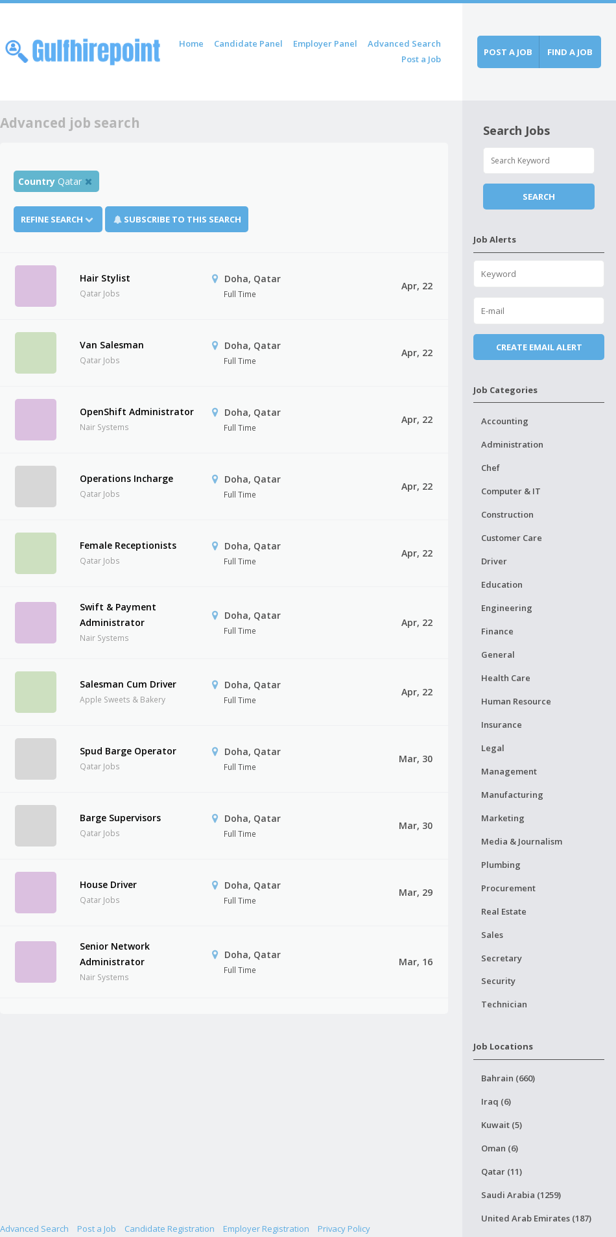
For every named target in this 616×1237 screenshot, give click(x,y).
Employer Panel (325, 43)
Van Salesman (112, 345)
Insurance (501, 724)
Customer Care (511, 538)
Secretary (501, 958)
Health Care (505, 678)
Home (191, 43)
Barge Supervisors (120, 817)
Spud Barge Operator (128, 751)
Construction (507, 514)
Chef (490, 468)
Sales (492, 935)
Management (509, 771)
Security (498, 981)
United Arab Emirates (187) (536, 1218)
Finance (497, 631)
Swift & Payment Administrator (118, 615)
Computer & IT (511, 491)
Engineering (506, 608)
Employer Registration (266, 1228)
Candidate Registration (169, 1228)
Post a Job (421, 59)
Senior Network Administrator (115, 954)
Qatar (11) (501, 1171)
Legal (492, 748)
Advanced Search (404, 43)
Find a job (570, 52)
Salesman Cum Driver (128, 684)
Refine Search (58, 219)
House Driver (108, 884)
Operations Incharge (126, 478)
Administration (512, 444)
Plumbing (501, 865)
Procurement (508, 888)
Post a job (508, 52)
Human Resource (516, 701)
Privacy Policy (344, 1228)
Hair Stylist (105, 278)
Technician (504, 1004)
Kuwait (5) (501, 1125)
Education (502, 584)
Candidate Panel (248, 43)
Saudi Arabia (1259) (521, 1195)
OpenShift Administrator (137, 411)
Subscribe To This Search (182, 219)
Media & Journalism (521, 841)
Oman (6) (499, 1148)
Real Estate (504, 911)
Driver (494, 561)
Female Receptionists (128, 545)
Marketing (503, 818)
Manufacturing (512, 794)
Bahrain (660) (508, 1078)
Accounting (504, 421)
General (498, 654)
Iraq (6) (496, 1101)
